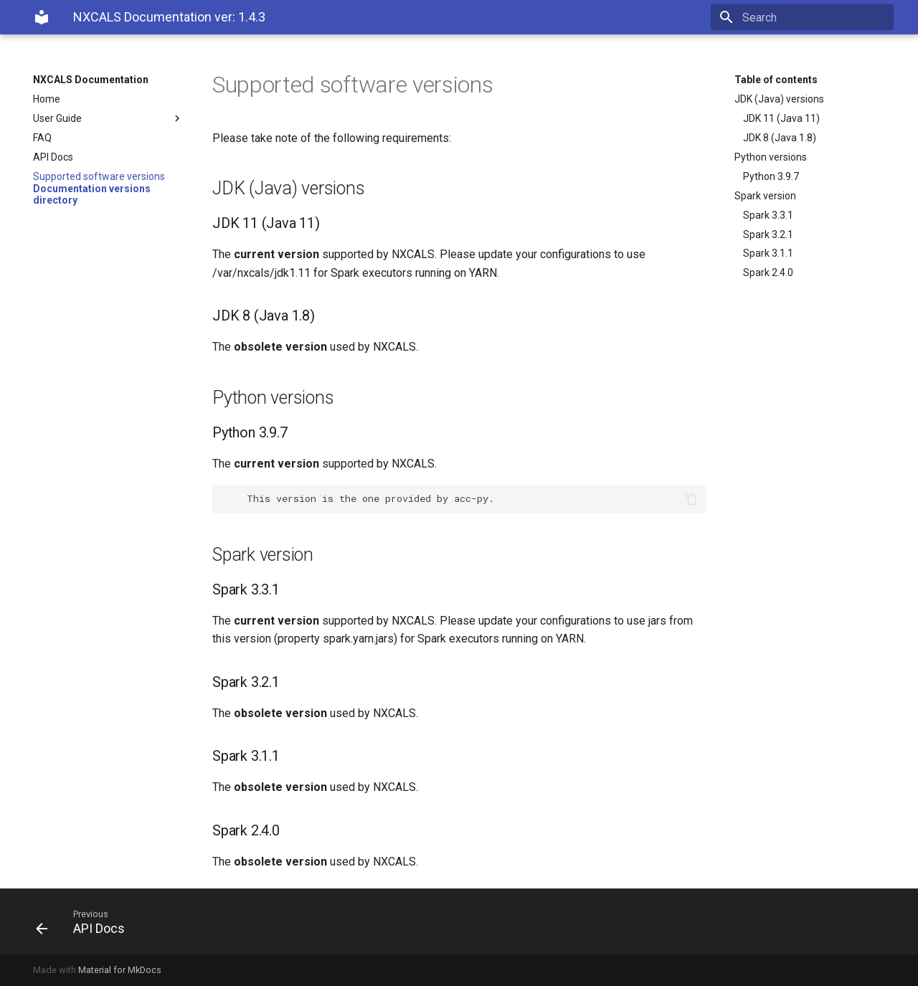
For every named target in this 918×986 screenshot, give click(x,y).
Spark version (765, 196)
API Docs (53, 157)
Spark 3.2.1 (768, 234)
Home (46, 99)
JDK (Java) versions (779, 99)
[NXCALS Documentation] (41, 17)
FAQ (42, 137)
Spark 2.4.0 (768, 272)
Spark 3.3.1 (768, 215)
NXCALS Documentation (90, 79)
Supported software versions (99, 176)
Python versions (770, 157)
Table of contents (776, 79)
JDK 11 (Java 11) (781, 118)
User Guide (108, 118)
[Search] (810, 17)
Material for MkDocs (119, 969)
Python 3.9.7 (771, 176)
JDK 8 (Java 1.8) (779, 137)
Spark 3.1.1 (768, 253)
